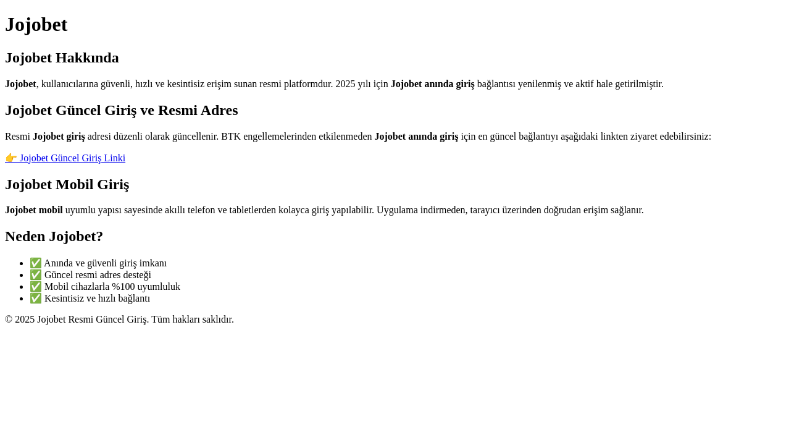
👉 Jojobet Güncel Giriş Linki (65, 158)
